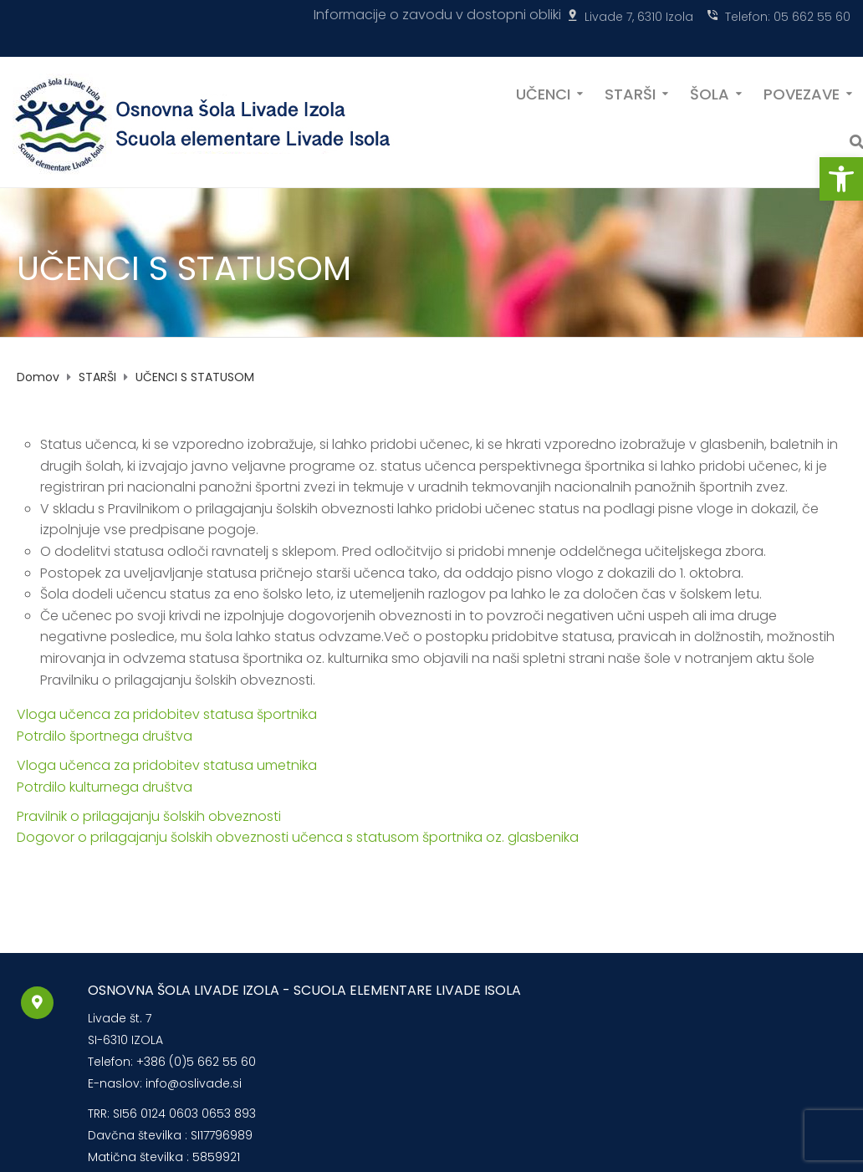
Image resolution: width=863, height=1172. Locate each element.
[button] (841, 179)
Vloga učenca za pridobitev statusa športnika (167, 714)
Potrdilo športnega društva (104, 736)
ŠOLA (709, 93)
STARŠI (630, 93)
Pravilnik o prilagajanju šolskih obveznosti (149, 816)
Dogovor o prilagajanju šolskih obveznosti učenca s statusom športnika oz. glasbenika (298, 837)
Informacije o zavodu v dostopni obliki (437, 14)
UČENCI (543, 93)
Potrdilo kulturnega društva (104, 787)
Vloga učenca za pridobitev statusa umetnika (167, 765)
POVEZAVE (801, 93)
